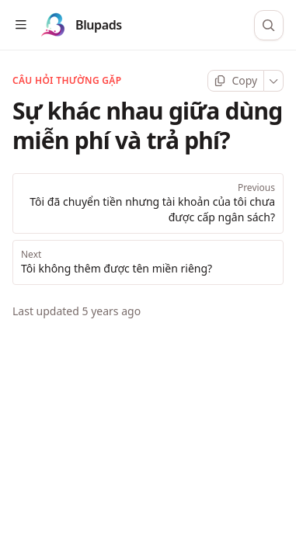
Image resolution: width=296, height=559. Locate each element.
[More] (274, 81)
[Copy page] (235, 81)
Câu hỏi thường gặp (66, 81)
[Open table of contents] (20, 25)
